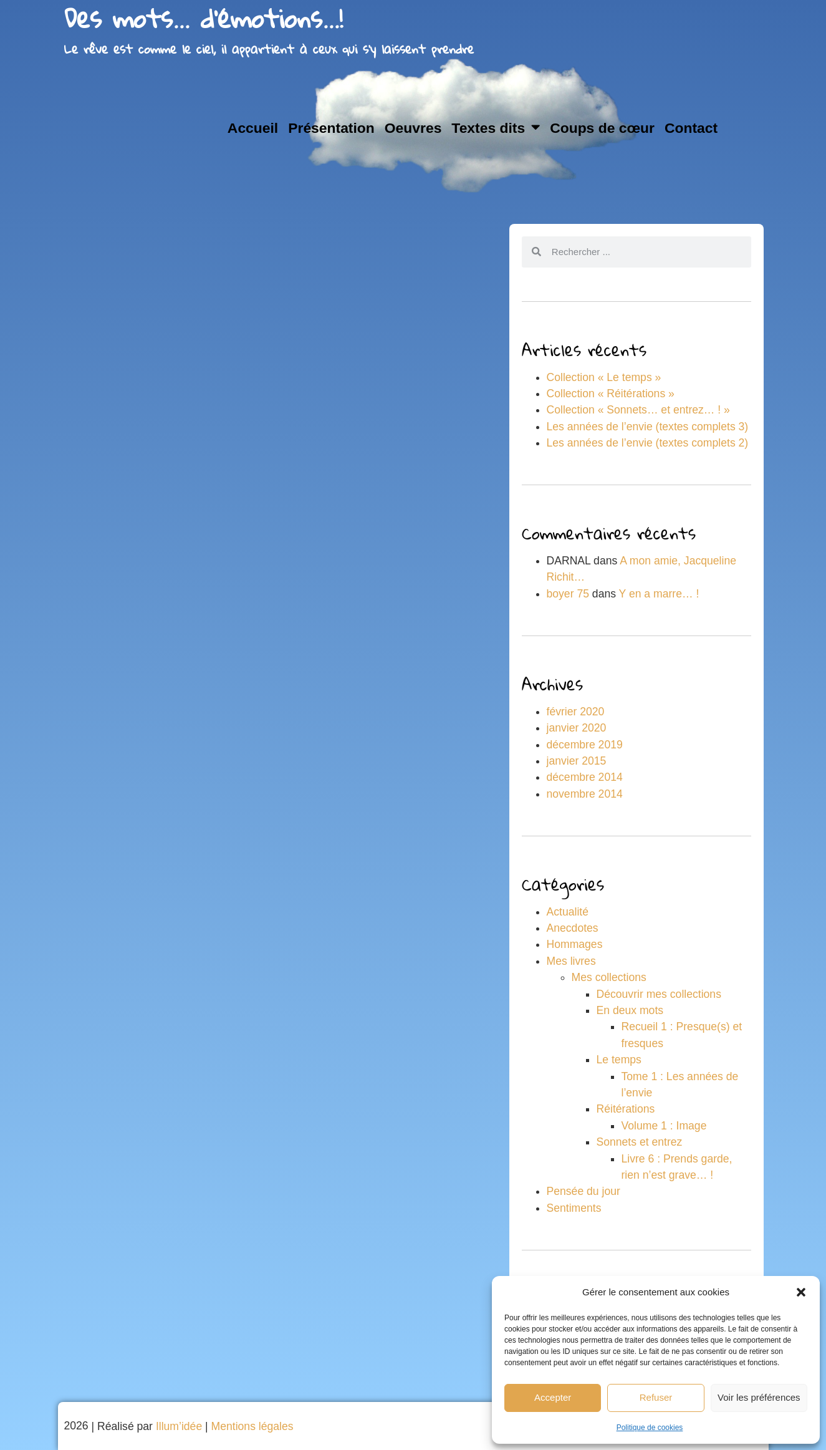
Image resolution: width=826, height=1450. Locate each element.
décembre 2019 (585, 744)
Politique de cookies (650, 1427)
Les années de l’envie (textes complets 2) (648, 443)
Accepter (552, 1397)
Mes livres (571, 961)
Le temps (619, 1059)
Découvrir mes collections (659, 994)
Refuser (656, 1397)
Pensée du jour (583, 1191)
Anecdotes (572, 928)
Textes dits (495, 127)
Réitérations (626, 1109)
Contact (691, 128)
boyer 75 (568, 593)
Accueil (253, 128)
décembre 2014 (585, 777)
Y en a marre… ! (659, 593)
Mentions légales (252, 1426)
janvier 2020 (577, 728)
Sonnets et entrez (640, 1142)
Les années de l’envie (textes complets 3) (648, 426)
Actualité (567, 912)
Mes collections (609, 977)
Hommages (575, 944)
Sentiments (574, 1208)
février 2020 (576, 711)
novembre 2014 (585, 794)
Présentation (331, 128)
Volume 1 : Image (664, 1125)
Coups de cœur (602, 128)
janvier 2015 (577, 761)
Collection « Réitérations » (611, 393)
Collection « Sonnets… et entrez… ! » (638, 410)
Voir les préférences (759, 1397)
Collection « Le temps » (604, 377)
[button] (801, 1292)
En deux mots (630, 1010)
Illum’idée (179, 1426)
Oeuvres (413, 128)
